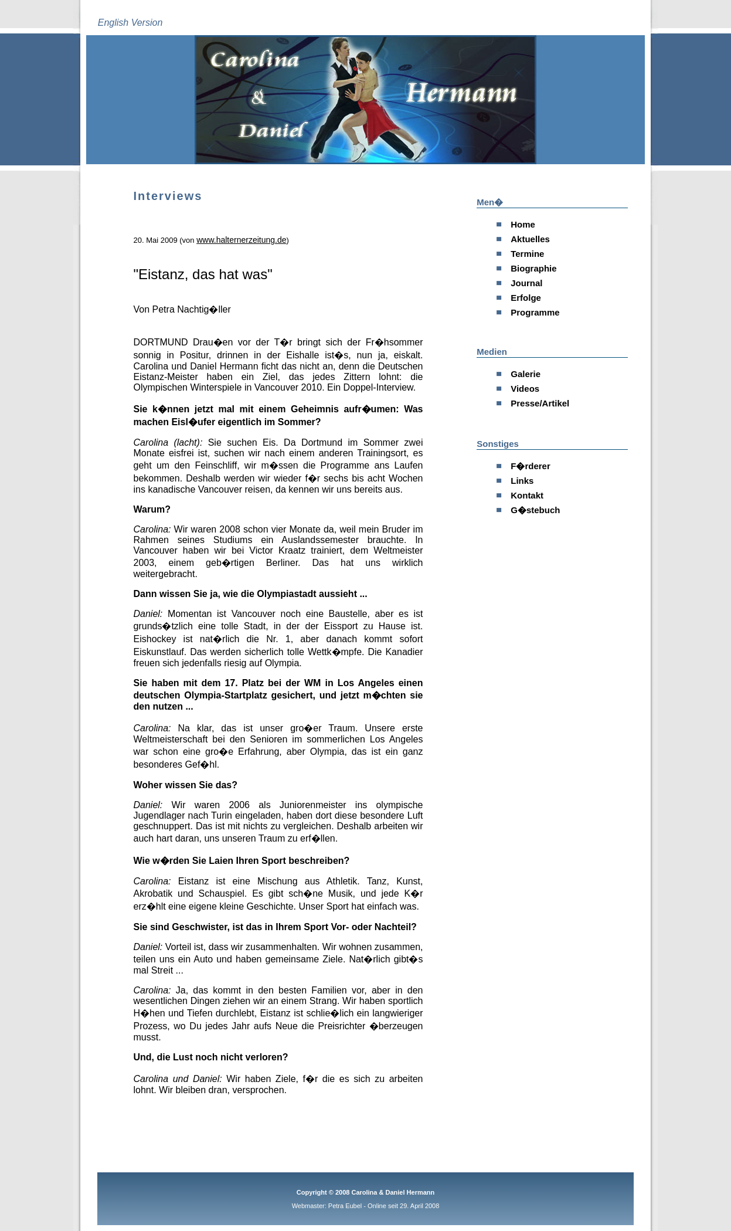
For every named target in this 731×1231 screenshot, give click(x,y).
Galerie (525, 374)
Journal (526, 283)
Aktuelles (530, 239)
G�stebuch (535, 510)
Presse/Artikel (540, 403)
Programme (535, 312)
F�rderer (530, 466)
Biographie (533, 268)
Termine (527, 254)
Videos (525, 389)
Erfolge (526, 298)
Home (523, 224)
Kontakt (527, 495)
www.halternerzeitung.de (241, 240)
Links (522, 481)
